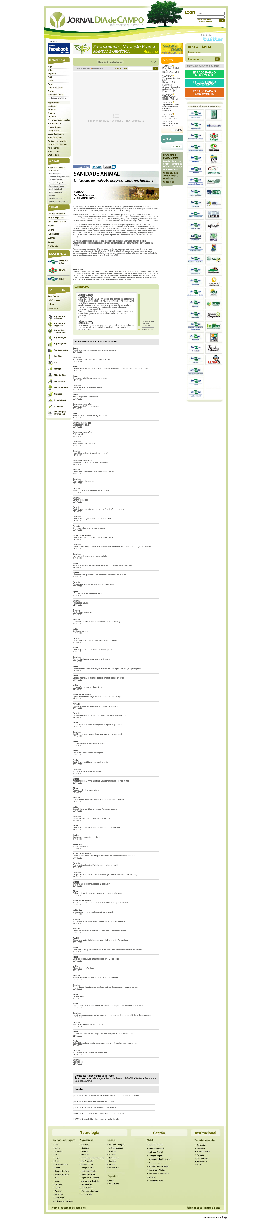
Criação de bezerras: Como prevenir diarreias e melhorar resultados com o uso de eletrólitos (110, 369)
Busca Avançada (195, 59)
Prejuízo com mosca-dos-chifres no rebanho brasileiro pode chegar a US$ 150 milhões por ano (112, 1015)
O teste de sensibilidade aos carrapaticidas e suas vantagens (98, 622)
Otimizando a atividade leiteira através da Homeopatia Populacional (100, 940)
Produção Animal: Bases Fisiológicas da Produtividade (95, 640)
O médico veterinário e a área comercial (89, 528)
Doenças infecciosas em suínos (86, 790)
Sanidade (149, 1078)
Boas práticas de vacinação (84, 444)
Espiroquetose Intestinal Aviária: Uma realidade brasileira (96, 865)
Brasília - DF (170, 107)
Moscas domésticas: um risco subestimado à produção (95, 978)
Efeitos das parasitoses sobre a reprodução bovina (93, 472)
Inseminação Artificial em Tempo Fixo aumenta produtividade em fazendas (103, 1034)
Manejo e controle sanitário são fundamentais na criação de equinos (100, 903)
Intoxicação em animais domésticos (87, 687)
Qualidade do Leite (80, 631)
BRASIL (129, 1078)
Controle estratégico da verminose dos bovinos (92, 519)
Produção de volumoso (82, 612)
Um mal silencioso (80, 500)
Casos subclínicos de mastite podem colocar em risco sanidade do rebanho (104, 856)
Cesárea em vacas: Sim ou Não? (86, 837)
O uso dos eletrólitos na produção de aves (90, 378)
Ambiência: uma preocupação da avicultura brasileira (94, 350)
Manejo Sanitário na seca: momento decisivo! (91, 659)
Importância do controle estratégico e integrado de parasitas (97, 725)
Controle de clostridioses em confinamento (90, 762)
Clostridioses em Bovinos (83, 968)
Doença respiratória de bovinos (85, 406)
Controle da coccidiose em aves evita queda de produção (96, 828)
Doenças (98, 1078)
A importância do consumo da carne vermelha (91, 359)
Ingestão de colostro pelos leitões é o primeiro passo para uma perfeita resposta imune (108, 1006)
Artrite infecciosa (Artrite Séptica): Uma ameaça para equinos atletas (101, 781)
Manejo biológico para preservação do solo (101, 1119)
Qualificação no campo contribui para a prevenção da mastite (98, 734)
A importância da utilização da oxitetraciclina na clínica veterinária (99, 921)
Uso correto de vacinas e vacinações (88, 753)
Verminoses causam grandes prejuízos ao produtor (93, 912)
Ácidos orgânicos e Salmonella (85, 397)
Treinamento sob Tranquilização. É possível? (91, 884)
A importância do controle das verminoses (90, 1053)
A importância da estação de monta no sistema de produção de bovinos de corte (105, 987)
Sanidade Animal (114, 1078)
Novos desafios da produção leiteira (87, 387)
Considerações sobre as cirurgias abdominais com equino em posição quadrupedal (107, 668)
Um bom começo (80, 996)
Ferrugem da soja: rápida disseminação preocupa (104, 1113)
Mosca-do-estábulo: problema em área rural (91, 491)
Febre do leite (78, 434)
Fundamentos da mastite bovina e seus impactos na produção (98, 800)
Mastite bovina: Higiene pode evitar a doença (91, 818)
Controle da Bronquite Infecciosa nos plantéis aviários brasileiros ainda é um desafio (107, 950)
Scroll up (139, 293)
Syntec (138, 1078)
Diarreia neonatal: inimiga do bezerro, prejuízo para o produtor (98, 678)
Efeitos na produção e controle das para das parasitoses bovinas (99, 931)
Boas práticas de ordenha (83, 481)
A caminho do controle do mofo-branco (99, 1102)
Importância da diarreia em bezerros (88, 594)
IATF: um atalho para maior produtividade (90, 556)
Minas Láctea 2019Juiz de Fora (170, 123)
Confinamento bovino (81, 425)
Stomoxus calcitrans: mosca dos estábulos (90, 462)
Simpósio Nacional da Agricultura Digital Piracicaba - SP (171, 88)
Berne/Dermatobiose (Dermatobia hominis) (90, 453)
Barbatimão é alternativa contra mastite (100, 1107)
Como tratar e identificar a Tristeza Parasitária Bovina (95, 809)
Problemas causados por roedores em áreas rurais (93, 584)
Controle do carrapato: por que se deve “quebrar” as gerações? (99, 509)
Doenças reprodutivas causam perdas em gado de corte (96, 959)
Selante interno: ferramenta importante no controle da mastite (98, 893)
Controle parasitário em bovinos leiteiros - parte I (93, 650)
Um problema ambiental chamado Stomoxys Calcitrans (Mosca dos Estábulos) (105, 875)
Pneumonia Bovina (80, 603)
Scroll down (139, 329)
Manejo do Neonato (81, 846)
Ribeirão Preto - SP (170, 97)
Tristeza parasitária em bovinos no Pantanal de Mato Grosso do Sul (111, 1096)
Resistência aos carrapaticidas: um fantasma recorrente (95, 706)
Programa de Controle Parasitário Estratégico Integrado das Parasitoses (102, 565)
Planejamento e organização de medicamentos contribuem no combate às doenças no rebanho (112, 547)
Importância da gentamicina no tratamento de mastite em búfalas (99, 575)
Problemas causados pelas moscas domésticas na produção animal (100, 715)
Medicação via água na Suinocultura (88, 1024)
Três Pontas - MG (169, 116)
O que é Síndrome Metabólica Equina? (89, 743)
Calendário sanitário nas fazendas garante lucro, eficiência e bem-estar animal (105, 1043)
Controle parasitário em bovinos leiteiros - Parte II (93, 537)
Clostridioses (78, 1062)
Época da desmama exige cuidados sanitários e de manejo (97, 697)
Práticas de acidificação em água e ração (90, 416)
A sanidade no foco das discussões (87, 772)
